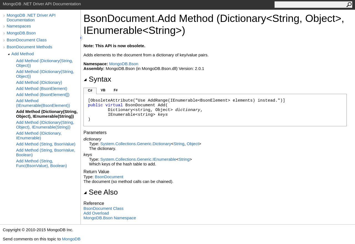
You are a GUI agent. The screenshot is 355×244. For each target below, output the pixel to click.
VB (103, 90)
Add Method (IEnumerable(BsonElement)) (43, 103)
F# (116, 90)
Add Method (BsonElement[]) (43, 94)
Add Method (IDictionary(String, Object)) (45, 74)
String (179, 143)
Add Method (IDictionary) (39, 82)
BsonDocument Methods (29, 46)
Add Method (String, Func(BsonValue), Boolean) (41, 163)
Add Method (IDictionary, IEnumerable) (39, 135)
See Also (100, 192)
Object (193, 143)
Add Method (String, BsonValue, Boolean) (45, 152)
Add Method (22, 53)
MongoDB (71, 239)
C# (90, 90)
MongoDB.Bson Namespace (109, 217)
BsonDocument (109, 176)
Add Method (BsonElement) (41, 88)
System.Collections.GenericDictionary (135, 143)
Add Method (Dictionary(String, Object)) (44, 63)
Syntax (97, 79)
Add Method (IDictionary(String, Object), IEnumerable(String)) (45, 124)
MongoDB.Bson (21, 33)
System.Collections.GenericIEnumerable (138, 159)
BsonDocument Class (27, 39)
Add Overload (96, 213)
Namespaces (19, 26)
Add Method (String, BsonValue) (45, 144)
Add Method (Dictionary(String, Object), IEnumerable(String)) (47, 114)
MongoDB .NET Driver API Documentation (31, 17)
